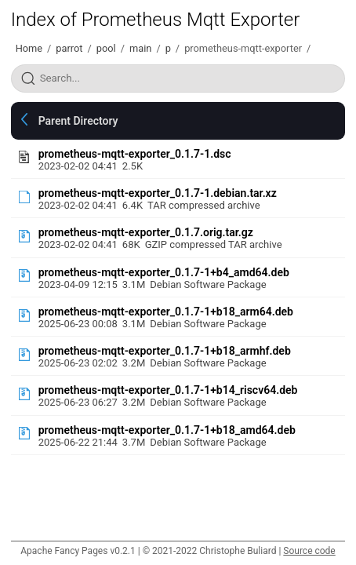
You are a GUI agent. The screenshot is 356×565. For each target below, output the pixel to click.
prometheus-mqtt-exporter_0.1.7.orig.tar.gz (145, 232)
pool (106, 48)
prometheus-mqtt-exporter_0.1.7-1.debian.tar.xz (157, 193)
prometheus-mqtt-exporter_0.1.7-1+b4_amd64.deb (163, 272)
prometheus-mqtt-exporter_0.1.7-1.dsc (134, 154)
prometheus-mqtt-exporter (243, 48)
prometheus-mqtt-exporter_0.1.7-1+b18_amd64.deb (167, 430)
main (140, 48)
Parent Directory (78, 121)
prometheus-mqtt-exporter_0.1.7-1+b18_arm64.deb (165, 311)
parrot (69, 48)
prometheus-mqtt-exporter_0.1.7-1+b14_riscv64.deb (168, 390)
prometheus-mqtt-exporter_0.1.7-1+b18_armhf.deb (164, 350)
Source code (309, 550)
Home (29, 48)
